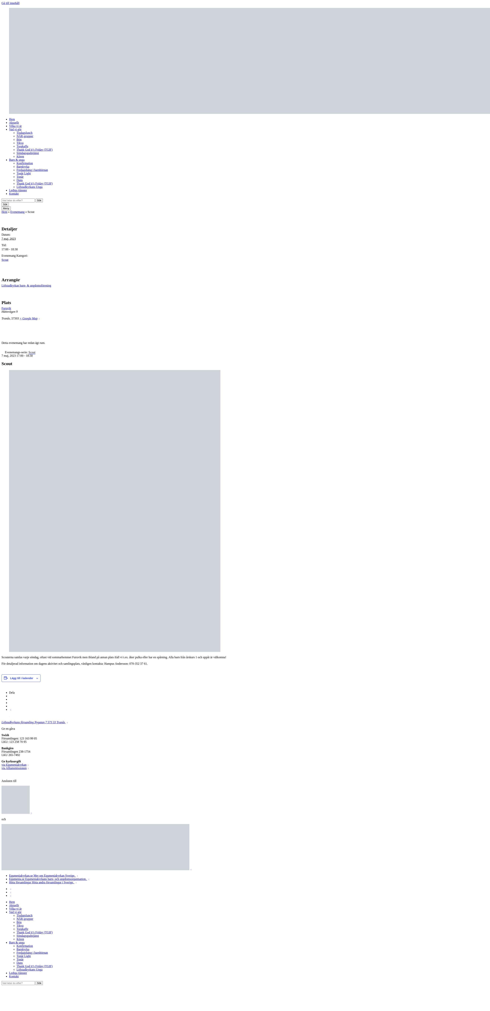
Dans (20, 180)
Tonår (20, 176)
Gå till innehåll (11, 3)
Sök (39, 200)
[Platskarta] (468, 316)
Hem (12, 119)
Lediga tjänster (18, 190)
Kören (20, 156)
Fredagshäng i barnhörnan (32, 170)
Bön (19, 139)
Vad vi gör (15, 129)
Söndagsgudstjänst (28, 153)
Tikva (20, 143)
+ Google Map (28, 318)
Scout (5, 259)
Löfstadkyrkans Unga (29, 186)
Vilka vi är (15, 126)
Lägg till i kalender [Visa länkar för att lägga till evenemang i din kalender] (21, 678)
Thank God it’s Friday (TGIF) (35, 149)
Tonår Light (24, 173)
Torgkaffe (22, 146)
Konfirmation (25, 163)
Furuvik (6, 308)
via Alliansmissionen (14, 768)
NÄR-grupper (25, 136)
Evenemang (17, 211)
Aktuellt (14, 122)
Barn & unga (17, 159)
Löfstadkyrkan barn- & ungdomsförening (26, 285)
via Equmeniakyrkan (14, 764)
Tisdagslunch (25, 132)
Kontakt (14, 193)
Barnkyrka (23, 166)
